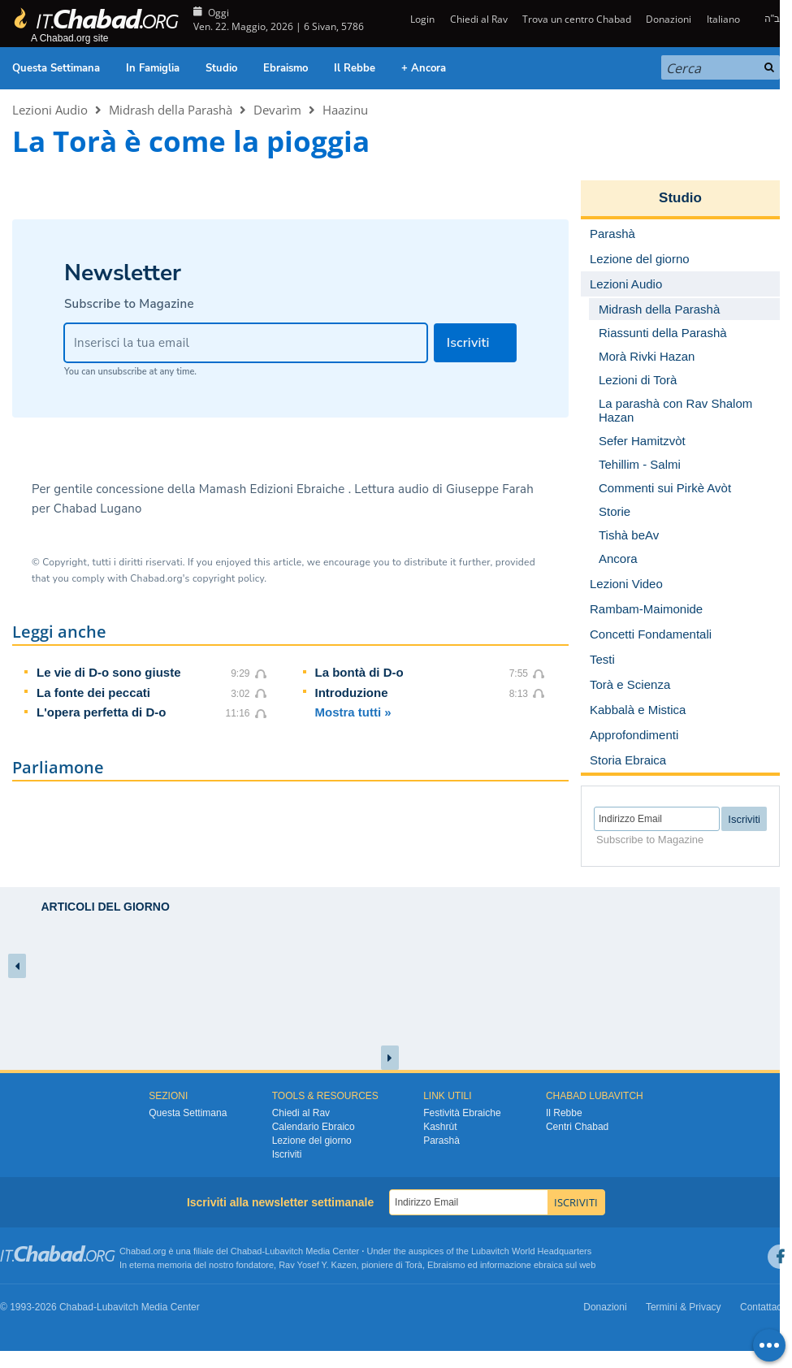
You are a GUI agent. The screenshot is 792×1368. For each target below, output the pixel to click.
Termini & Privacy (683, 1307)
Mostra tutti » (353, 712)
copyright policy (228, 578)
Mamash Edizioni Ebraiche (273, 489)
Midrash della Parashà (170, 110)
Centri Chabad (577, 1126)
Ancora (618, 558)
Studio (221, 68)
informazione (505, 1265)
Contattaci (762, 1307)
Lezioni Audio (50, 110)
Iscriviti (287, 1154)
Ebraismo (285, 68)
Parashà (441, 1140)
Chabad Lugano (98, 508)
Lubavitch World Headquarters (531, 1251)
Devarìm (277, 110)
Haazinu (345, 110)
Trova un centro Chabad (576, 19)
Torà (413, 1265)
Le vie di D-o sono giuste (109, 672)
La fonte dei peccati (93, 692)
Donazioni (668, 19)
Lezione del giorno (312, 1140)
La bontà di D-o (359, 672)
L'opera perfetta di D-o (101, 712)
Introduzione (351, 692)
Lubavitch (284, 1251)
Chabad (246, 1251)
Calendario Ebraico (313, 1126)
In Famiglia (153, 68)
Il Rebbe (354, 68)
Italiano (723, 19)
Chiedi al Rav (479, 19)
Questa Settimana (56, 68)
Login (421, 19)
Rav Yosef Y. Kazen (318, 1265)
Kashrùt (440, 1126)
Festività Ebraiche (461, 1113)
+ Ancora (423, 68)
